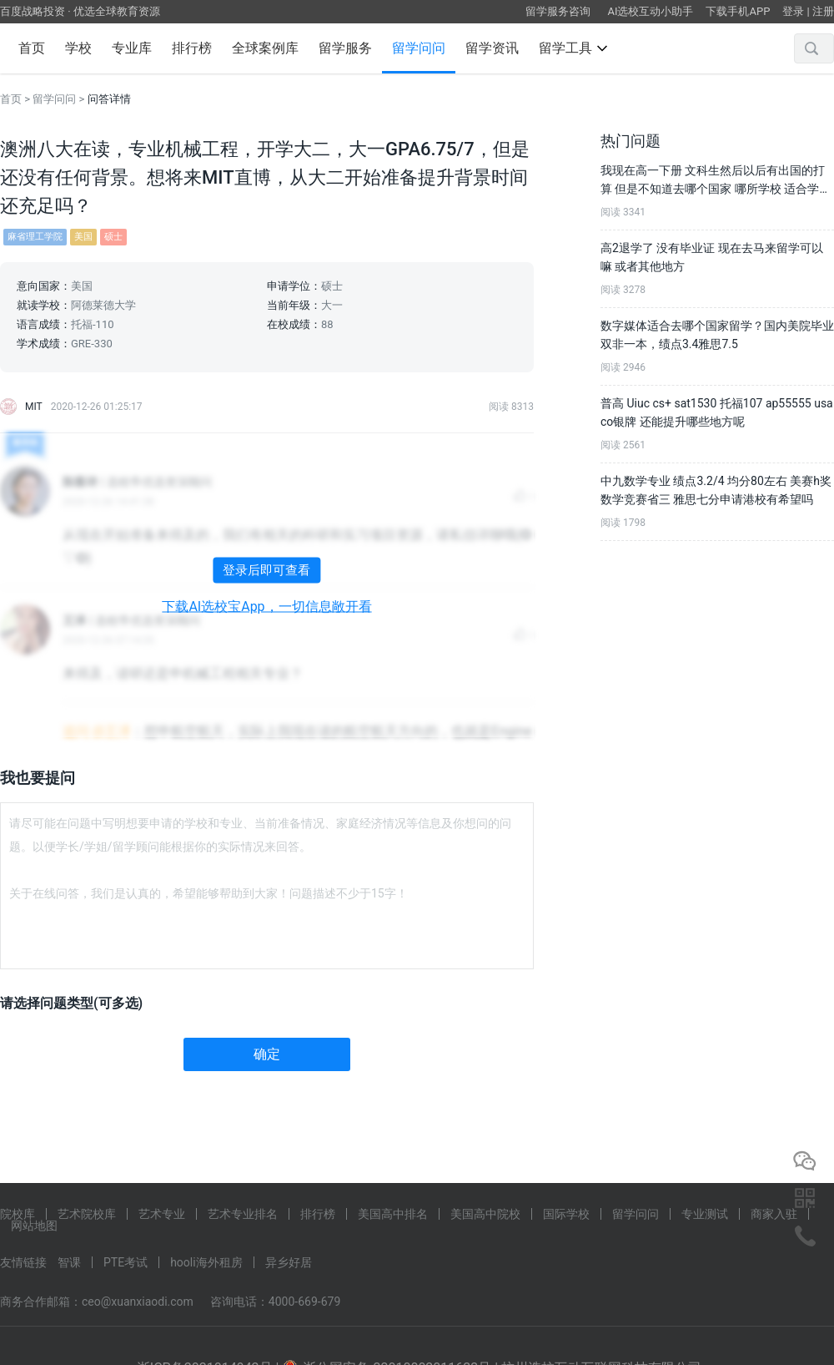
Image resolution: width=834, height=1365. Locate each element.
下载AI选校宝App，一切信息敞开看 (266, 607)
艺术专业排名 (243, 1214)
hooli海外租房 (206, 1262)
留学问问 (418, 48)
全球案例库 (265, 48)
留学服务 (345, 48)
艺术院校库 (87, 1214)
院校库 (17, 1214)
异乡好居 (288, 1262)
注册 (823, 11)
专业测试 (704, 1214)
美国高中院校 (485, 1214)
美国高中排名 (393, 1214)
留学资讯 (492, 48)
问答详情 (109, 99)
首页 (31, 48)
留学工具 (573, 48)
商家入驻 (774, 1214)
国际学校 (566, 1214)
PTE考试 (125, 1262)
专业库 (132, 48)
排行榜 (192, 48)
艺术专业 (161, 1214)
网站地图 (34, 1225)
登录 (793, 11)
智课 (69, 1262)
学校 (78, 48)
